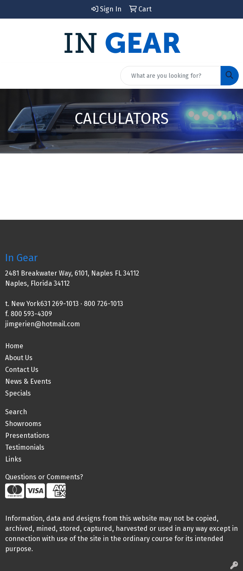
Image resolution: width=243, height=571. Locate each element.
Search (16, 412)
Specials (18, 393)
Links (13, 459)
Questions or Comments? (44, 477)
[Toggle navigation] (13, 76)
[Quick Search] (170, 75)
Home (14, 346)
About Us (19, 358)
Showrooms (23, 424)
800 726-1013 (103, 304)
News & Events (28, 381)
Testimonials (24, 447)
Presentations (27, 436)
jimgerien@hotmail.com (42, 324)
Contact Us (22, 370)
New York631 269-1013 (45, 304)
